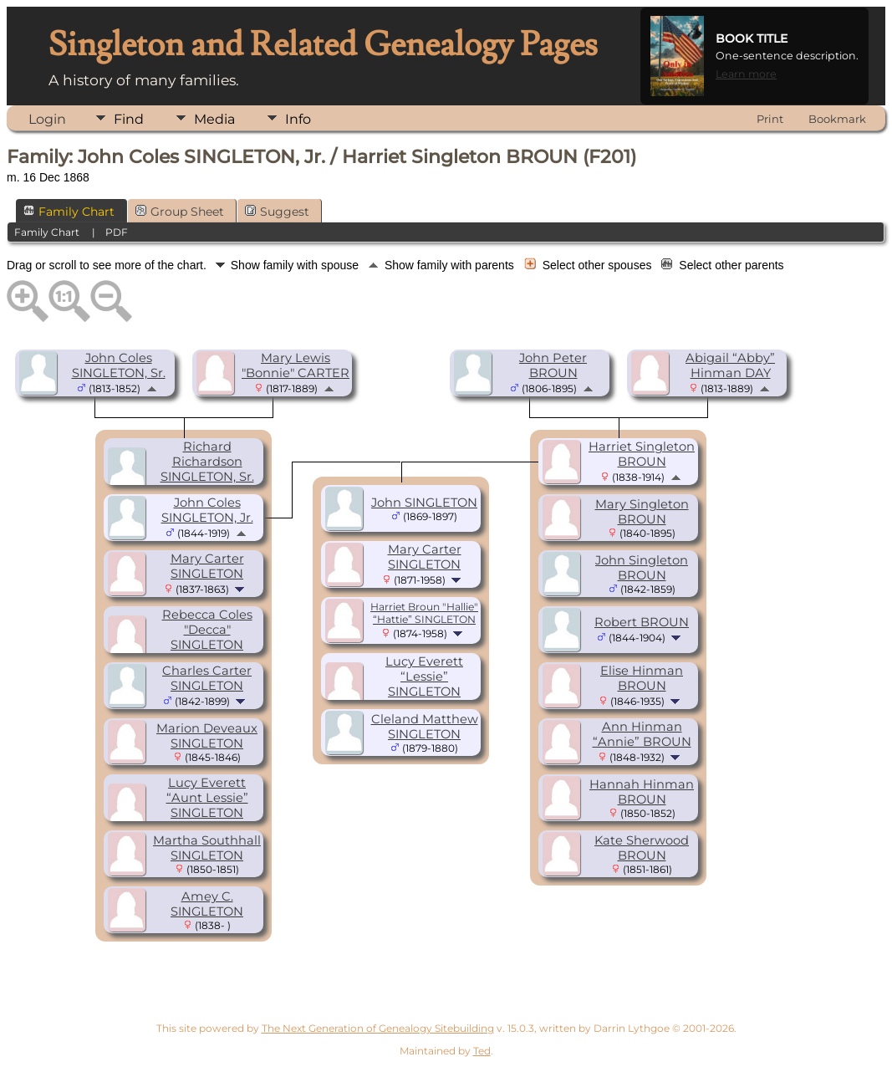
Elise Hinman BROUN (641, 678)
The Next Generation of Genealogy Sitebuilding (378, 1028)
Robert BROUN (641, 622)
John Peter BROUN (553, 365)
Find (129, 119)
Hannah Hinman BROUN (641, 792)
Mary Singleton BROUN (642, 512)
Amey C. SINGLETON (207, 904)
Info (298, 119)
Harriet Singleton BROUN (642, 454)
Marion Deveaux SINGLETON (206, 736)
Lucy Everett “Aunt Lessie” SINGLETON (207, 797)
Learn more (746, 74)
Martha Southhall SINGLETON (207, 848)
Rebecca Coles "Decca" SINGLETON (207, 629)
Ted (482, 1050)
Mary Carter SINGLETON (207, 566)
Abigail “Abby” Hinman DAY (730, 365)
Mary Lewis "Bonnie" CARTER (295, 365)
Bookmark (837, 118)
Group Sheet (179, 211)
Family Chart (69, 211)
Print (770, 118)
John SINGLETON (424, 502)
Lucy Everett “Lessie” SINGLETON (424, 676)
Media (214, 119)
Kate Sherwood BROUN (641, 848)
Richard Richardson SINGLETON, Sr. (207, 461)
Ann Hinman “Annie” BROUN (642, 734)
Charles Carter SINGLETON (207, 678)
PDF (116, 232)
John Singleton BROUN (641, 568)
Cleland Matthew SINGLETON (424, 727)
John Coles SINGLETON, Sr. (119, 365)
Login (47, 119)
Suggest (277, 211)
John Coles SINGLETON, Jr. (207, 510)
